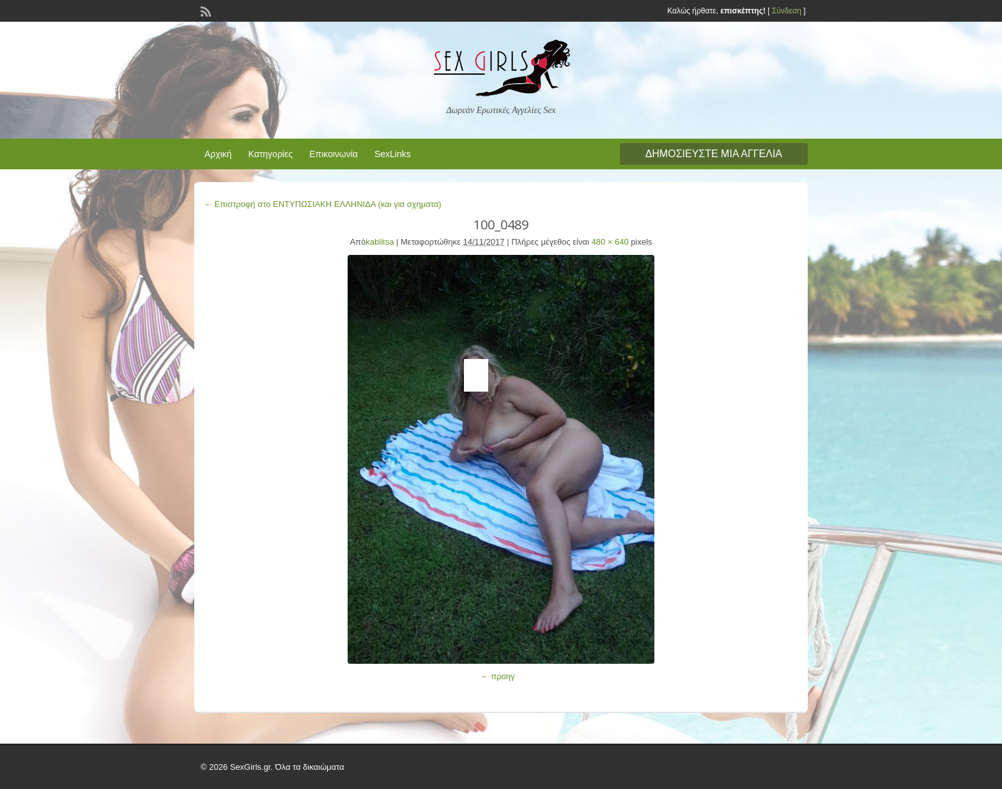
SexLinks (392, 154)
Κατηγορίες (271, 154)
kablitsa (380, 242)
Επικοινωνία (333, 154)
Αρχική (218, 154)
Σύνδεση (786, 10)
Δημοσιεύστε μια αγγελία (713, 153)
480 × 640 (610, 242)
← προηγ (498, 676)
